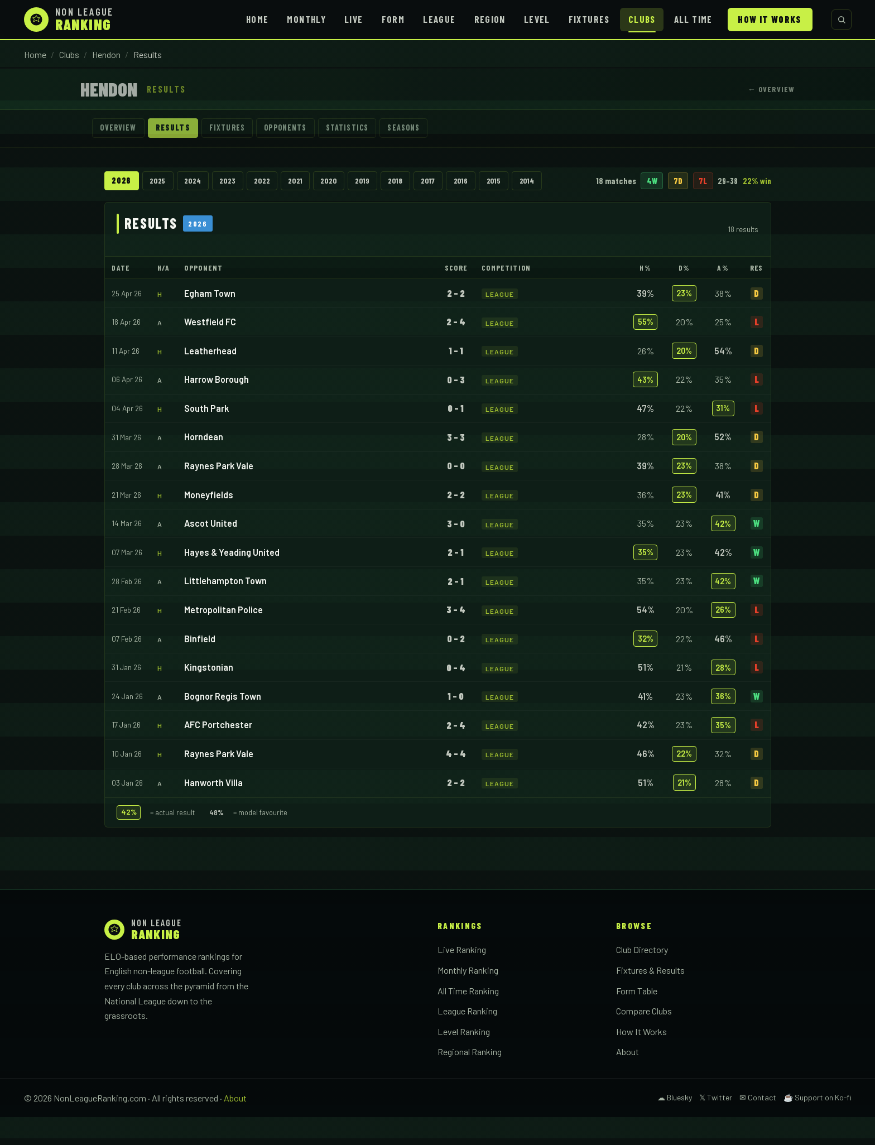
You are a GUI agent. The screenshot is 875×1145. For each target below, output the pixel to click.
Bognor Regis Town (222, 724)
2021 (318, 182)
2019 (394, 182)
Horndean (203, 465)
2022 (279, 182)
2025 (161, 182)
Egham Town (209, 321)
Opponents (298, 128)
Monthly (306, 19)
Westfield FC (210, 349)
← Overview (771, 89)
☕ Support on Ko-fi (817, 1125)
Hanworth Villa (213, 810)
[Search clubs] (841, 19)
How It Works (769, 19)
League (439, 19)
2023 (240, 182)
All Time (693, 19)
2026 (122, 182)
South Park (206, 436)
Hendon (106, 54)
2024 (201, 182)
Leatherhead (210, 378)
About (627, 1079)
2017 (469, 182)
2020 (357, 182)
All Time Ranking (468, 1018)
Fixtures (589, 19)
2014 (582, 182)
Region (490, 19)
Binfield (199, 666)
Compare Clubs (644, 1038)
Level (537, 19)
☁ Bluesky (674, 1125)
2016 (506, 182)
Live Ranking (462, 978)
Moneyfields (208, 522)
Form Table (636, 1018)
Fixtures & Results (650, 998)
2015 (544, 182)
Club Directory (642, 978)
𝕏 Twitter (715, 1125)
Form (393, 19)
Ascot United (210, 551)
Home (257, 19)
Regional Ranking (470, 1079)
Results (178, 128)
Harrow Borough (216, 407)
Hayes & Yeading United (232, 580)
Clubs (642, 19)
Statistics (365, 128)
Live (353, 19)
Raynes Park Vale (218, 493)
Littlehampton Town (225, 609)
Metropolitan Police (223, 637)
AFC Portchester (218, 753)
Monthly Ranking (468, 998)
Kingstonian (208, 695)
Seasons (427, 128)
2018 (432, 182)
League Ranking (467, 1038)
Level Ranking (464, 1059)
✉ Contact (757, 1125)
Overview (120, 128)
